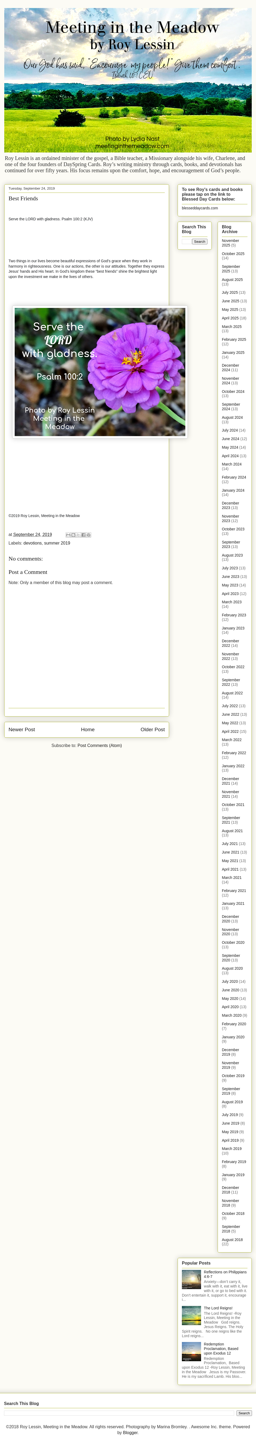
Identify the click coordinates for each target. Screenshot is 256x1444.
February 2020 (234, 1024)
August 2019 (232, 1102)
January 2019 (233, 1175)
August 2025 (232, 279)
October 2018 (233, 1213)
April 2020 (230, 1007)
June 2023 (230, 576)
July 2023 (230, 568)
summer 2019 (57, 543)
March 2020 (232, 1015)
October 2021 (233, 805)
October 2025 (233, 254)
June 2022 (230, 714)
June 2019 (230, 1123)
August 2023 (232, 555)
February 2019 (234, 1162)
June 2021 (230, 852)
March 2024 (232, 464)
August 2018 (232, 1240)
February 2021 (234, 891)
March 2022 (232, 740)
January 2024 (233, 490)
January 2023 (233, 628)
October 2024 (233, 391)
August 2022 (232, 693)
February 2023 (234, 615)
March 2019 (232, 1148)
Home (88, 729)
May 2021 (230, 861)
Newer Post (22, 729)
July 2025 (230, 292)
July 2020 (230, 981)
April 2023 (230, 594)
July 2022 (230, 706)
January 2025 (233, 352)
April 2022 (230, 731)
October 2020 (233, 942)
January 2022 (233, 766)
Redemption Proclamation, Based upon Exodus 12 (221, 1348)
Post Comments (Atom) (100, 745)
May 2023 (230, 585)
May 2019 (230, 1132)
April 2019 (230, 1140)
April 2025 (230, 318)
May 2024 (230, 447)
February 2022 (234, 753)
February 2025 (234, 339)
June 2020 (230, 990)
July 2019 (230, 1115)
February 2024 (234, 477)
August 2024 (232, 417)
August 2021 (232, 831)
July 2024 (230, 430)
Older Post (153, 729)
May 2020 (230, 998)
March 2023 (232, 602)
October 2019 (233, 1076)
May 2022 (230, 723)
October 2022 (233, 667)
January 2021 (233, 903)
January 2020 (233, 1037)
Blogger (130, 1432)
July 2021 (230, 844)
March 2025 (232, 326)
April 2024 (230, 456)
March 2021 (232, 877)
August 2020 (232, 968)
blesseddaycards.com (200, 208)
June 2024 (230, 439)
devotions (32, 543)
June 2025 (230, 301)
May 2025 (230, 309)
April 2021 (230, 869)
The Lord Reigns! (218, 1308)
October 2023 (233, 529)
